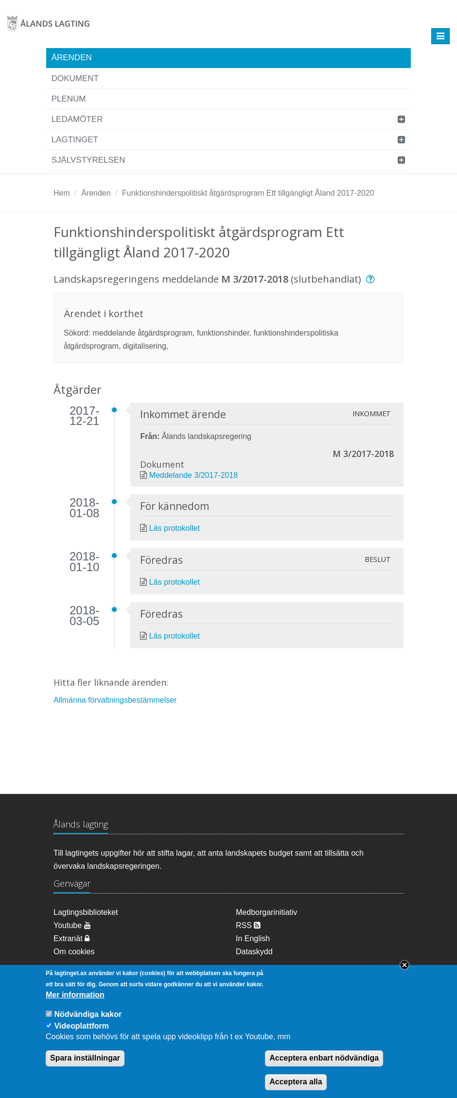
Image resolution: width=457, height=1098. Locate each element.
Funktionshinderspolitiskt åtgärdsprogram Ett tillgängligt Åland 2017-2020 (248, 193)
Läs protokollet (174, 528)
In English (253, 938)
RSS (248, 925)
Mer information (75, 996)
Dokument (75, 78)
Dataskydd (254, 951)
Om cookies (73, 951)
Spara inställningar (85, 1059)
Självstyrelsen (88, 160)
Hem (61, 193)
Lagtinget (75, 139)
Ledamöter (77, 119)
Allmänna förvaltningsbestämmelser (114, 700)
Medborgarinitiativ (266, 912)
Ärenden (72, 57)
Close (404, 966)
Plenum (69, 98)
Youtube (72, 925)
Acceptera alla (295, 1083)
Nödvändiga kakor (88, 1016)
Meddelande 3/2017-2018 (193, 475)
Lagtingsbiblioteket (85, 912)
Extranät (71, 938)
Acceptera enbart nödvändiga (324, 1059)
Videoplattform (81, 1027)
